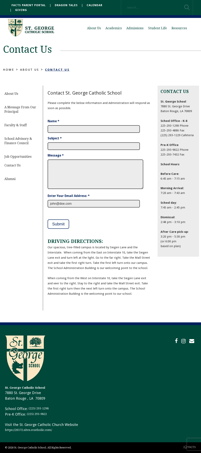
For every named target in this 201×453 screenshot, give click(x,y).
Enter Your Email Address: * (69, 196)
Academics (113, 28)
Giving (21, 10)
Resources (179, 28)
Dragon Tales (66, 5)
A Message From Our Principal (20, 109)
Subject (55, 138)
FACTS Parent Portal (29, 5)
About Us (94, 28)
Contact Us (59, 69)
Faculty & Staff (15, 125)
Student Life (157, 28)
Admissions (134, 28)
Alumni (10, 179)
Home (9, 69)
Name (53, 121)
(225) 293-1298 (39, 408)
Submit (58, 224)
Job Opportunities (17, 157)
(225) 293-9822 (37, 414)
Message (56, 155)
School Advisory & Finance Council (18, 141)
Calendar (94, 5)
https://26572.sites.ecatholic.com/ (28, 430)
